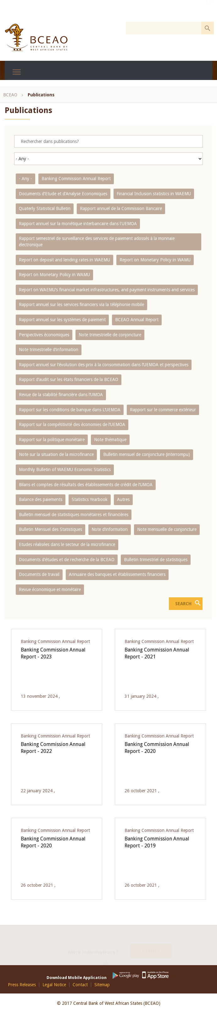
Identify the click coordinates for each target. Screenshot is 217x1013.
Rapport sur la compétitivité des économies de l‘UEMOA (72, 424)
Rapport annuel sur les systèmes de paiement (62, 319)
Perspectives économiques (44, 334)
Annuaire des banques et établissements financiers (117, 574)
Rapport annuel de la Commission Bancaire (121, 208)
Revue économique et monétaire (50, 589)
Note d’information (110, 529)
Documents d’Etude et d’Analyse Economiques (63, 193)
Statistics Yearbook (90, 499)
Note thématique (110, 439)
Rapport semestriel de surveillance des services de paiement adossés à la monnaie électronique (97, 241)
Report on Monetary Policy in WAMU (155, 259)
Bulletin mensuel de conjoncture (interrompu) (146, 454)
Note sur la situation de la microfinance (56, 454)
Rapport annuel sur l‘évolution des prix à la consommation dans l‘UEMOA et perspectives (103, 364)
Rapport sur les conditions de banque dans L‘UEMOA (69, 409)
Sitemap (102, 984)
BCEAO (10, 94)
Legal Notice (54, 984)
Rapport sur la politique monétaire (52, 439)
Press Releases (22, 984)
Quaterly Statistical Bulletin (44, 208)
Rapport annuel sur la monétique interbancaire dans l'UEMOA (78, 223)
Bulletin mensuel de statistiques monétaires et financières (73, 514)
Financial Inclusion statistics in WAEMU (154, 193)
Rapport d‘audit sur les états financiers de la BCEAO (68, 379)
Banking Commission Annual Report (76, 178)
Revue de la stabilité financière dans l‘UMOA (61, 394)
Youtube (107, 957)
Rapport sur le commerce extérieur (163, 409)
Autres (123, 499)
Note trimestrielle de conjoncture (110, 334)
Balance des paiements (40, 499)
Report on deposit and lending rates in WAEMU (64, 259)
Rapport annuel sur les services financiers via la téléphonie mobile (81, 304)
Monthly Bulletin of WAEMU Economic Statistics (65, 469)
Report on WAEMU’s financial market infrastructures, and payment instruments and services (107, 289)
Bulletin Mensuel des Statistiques (50, 529)
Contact (151, 944)
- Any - (25, 178)
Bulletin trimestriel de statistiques (155, 559)
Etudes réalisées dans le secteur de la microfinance (67, 544)
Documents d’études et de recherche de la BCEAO (66, 559)
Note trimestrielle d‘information (48, 349)
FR (208, 10)
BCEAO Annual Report (137, 319)
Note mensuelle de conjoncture (167, 529)
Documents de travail (39, 574)
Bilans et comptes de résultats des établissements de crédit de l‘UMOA (86, 484)
